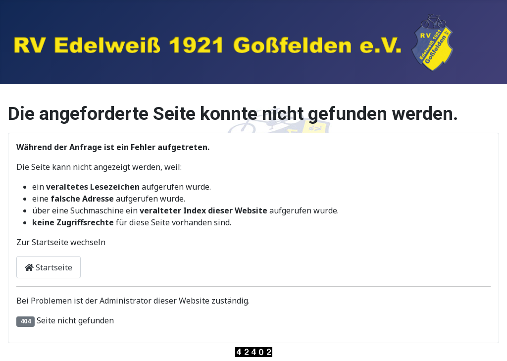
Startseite (48, 267)
